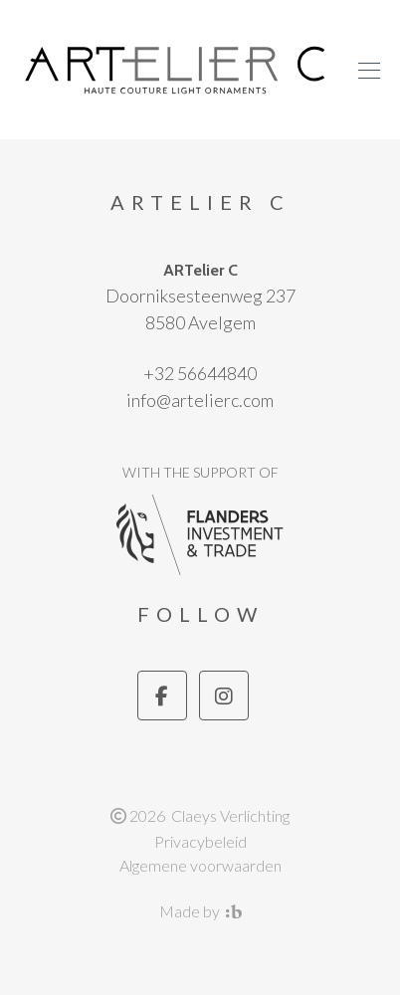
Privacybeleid (200, 841)
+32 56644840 (200, 373)
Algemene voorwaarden (200, 865)
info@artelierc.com (200, 400)
